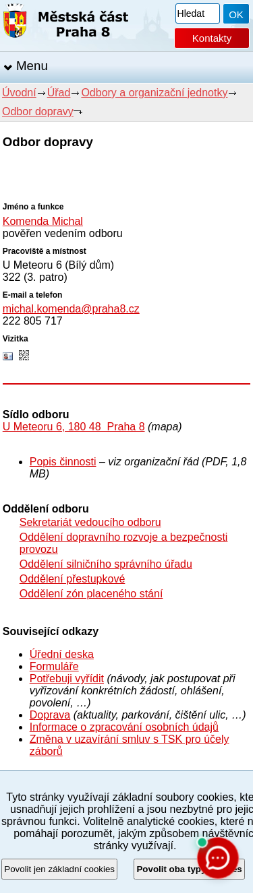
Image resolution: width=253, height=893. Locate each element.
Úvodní (19, 92)
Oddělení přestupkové (72, 579)
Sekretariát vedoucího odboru (90, 522)
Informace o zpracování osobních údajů (124, 727)
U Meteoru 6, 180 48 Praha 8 (74, 426)
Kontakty (211, 38)
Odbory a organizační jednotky (154, 92)
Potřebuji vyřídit (67, 678)
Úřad (59, 92)
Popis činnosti (63, 461)
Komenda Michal (43, 221)
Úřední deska (62, 654)
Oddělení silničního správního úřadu (106, 564)
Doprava (50, 715)
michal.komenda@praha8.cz (71, 309)
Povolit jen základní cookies (59, 869)
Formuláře (54, 666)
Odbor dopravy (38, 111)
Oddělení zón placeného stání (91, 593)
